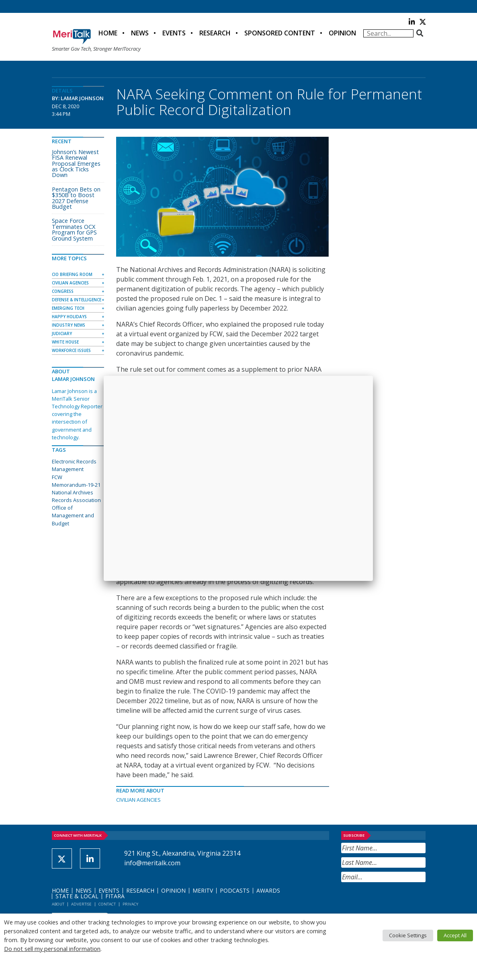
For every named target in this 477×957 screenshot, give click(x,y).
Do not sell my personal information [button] (52, 949)
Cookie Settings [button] (408, 935)
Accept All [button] (455, 935)
